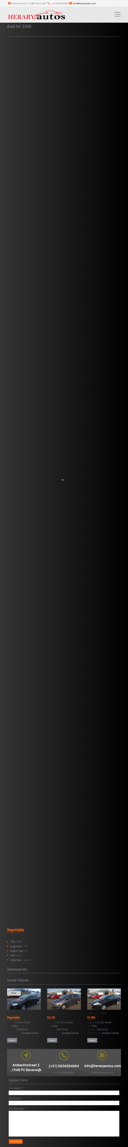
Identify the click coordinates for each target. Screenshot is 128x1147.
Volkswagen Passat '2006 (22, 1013)
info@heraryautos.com (84, 3)
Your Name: (16, 1088)
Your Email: (15, 1098)
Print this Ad (114, 34)
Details (12, 1040)
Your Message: (17, 1108)
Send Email (15, 1141)
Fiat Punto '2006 (97, 1013)
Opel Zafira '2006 (57, 1013)
